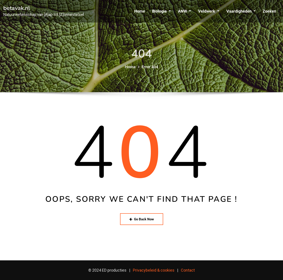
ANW (184, 11)
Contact (188, 270)
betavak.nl (16, 8)
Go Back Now (141, 219)
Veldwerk (208, 11)
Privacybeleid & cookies (153, 270)
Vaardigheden (241, 11)
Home (139, 11)
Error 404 (150, 71)
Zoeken (269, 11)
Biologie (161, 11)
